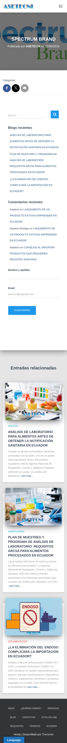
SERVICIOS (53, 708)
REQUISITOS (16, 726)
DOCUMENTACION (17, 641)
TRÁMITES (34, 726)
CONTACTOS (28, 717)
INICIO (11, 708)
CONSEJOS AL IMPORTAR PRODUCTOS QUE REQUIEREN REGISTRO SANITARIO (32, 253)
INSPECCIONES (16, 531)
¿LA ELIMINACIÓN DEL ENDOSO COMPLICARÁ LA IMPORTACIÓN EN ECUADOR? (31, 185)
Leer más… (27, 475)
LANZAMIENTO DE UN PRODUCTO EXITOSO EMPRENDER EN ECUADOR (33, 215)
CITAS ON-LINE (49, 717)
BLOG (13, 717)
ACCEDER (51, 726)
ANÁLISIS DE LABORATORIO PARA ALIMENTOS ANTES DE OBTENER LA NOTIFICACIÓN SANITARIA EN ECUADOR (34, 141)
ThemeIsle (47, 734)
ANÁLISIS (13, 426)
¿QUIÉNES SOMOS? (31, 708)
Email (11, 288)
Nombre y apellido (19, 270)
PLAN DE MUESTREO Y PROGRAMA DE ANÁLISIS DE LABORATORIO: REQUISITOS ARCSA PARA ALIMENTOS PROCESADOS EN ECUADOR (31, 546)
